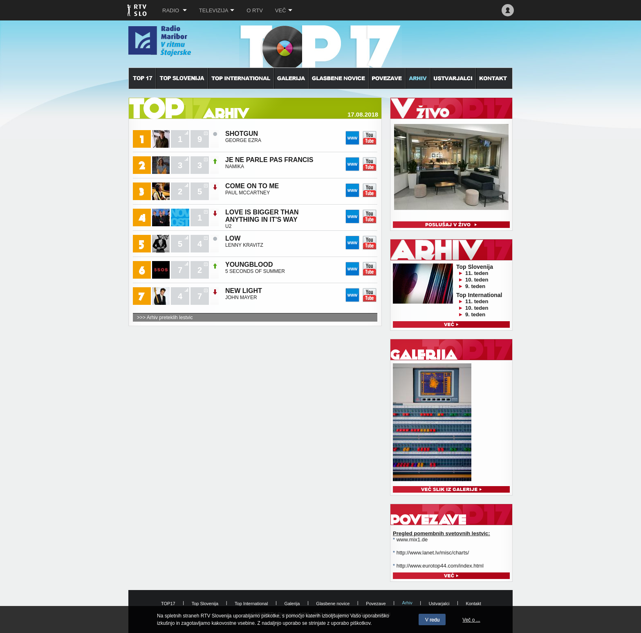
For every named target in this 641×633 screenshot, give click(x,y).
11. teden (476, 273)
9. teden (475, 286)
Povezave (375, 603)
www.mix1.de (412, 539)
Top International (251, 603)
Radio (174, 10)
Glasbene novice (333, 603)
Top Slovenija (205, 603)
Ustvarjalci (439, 603)
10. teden (476, 280)
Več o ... (471, 620)
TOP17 (168, 603)
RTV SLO (137, 10)
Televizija (217, 10)
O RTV (255, 10)
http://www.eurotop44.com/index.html (440, 566)
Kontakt (473, 603)
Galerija (292, 603)
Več (283, 10)
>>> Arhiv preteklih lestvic (165, 317)
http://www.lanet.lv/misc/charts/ (433, 553)
